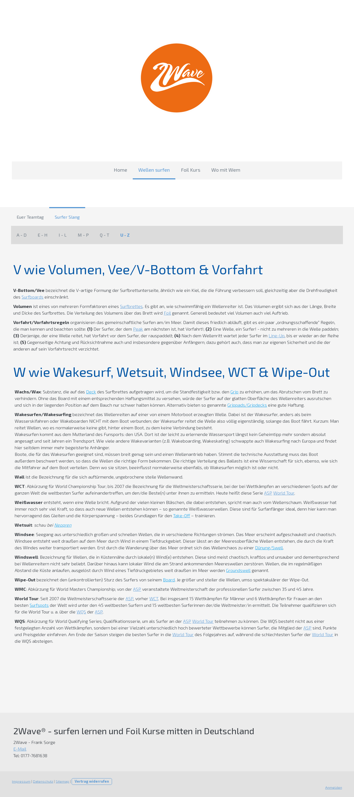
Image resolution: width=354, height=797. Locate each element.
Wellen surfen (154, 170)
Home (120, 170)
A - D (22, 234)
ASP (267, 492)
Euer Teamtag (30, 216)
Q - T (104, 234)
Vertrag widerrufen (91, 781)
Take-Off (180, 515)
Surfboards (32, 296)
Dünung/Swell (268, 547)
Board (168, 579)
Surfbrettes (130, 306)
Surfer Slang (67, 216)
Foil (166, 312)
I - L (63, 234)
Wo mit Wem (225, 170)
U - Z (125, 234)
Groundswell (219, 570)
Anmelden (334, 787)
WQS (80, 611)
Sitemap (61, 781)
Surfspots (38, 605)
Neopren (62, 524)
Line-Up (269, 335)
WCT (153, 598)
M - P (83, 234)
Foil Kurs (190, 170)
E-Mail (18, 748)
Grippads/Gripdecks (238, 404)
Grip (234, 391)
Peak (130, 328)
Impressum (20, 781)
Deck (90, 391)
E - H (43, 234)
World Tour (282, 492)
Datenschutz (42, 781)
